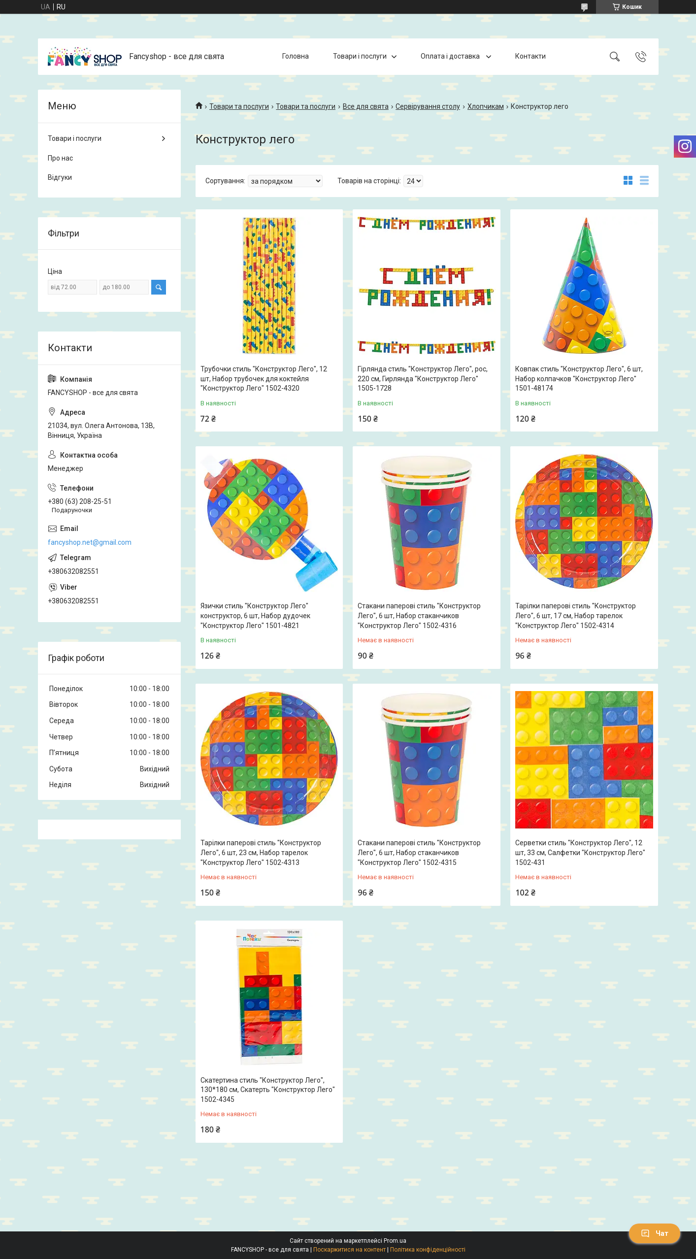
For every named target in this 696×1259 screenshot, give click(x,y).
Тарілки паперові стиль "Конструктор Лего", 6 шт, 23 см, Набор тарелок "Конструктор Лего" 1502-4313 (260, 852)
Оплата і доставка (451, 56)
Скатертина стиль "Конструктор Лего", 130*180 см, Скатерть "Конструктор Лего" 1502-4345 (267, 1089)
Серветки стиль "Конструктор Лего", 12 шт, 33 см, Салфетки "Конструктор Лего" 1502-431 (580, 852)
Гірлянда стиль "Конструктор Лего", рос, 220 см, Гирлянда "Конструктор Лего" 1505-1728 (423, 378)
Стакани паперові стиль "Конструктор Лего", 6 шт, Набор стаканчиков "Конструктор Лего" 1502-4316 (419, 615)
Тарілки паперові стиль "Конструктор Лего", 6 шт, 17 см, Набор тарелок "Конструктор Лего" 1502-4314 (575, 615)
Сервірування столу (428, 106)
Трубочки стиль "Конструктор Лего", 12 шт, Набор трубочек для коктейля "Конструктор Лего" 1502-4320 (263, 378)
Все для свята (366, 106)
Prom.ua (395, 1240)
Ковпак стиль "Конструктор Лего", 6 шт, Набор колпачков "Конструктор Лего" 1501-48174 (579, 378)
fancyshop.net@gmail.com (90, 542)
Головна (295, 56)
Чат (654, 1233)
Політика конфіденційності (427, 1249)
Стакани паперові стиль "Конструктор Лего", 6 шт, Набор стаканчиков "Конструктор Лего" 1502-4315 (419, 852)
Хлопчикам (485, 106)
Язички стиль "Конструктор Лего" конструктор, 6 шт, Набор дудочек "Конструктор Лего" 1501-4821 (255, 615)
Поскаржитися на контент (349, 1249)
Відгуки (60, 177)
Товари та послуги (239, 106)
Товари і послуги (360, 56)
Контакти (530, 56)
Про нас (60, 158)
